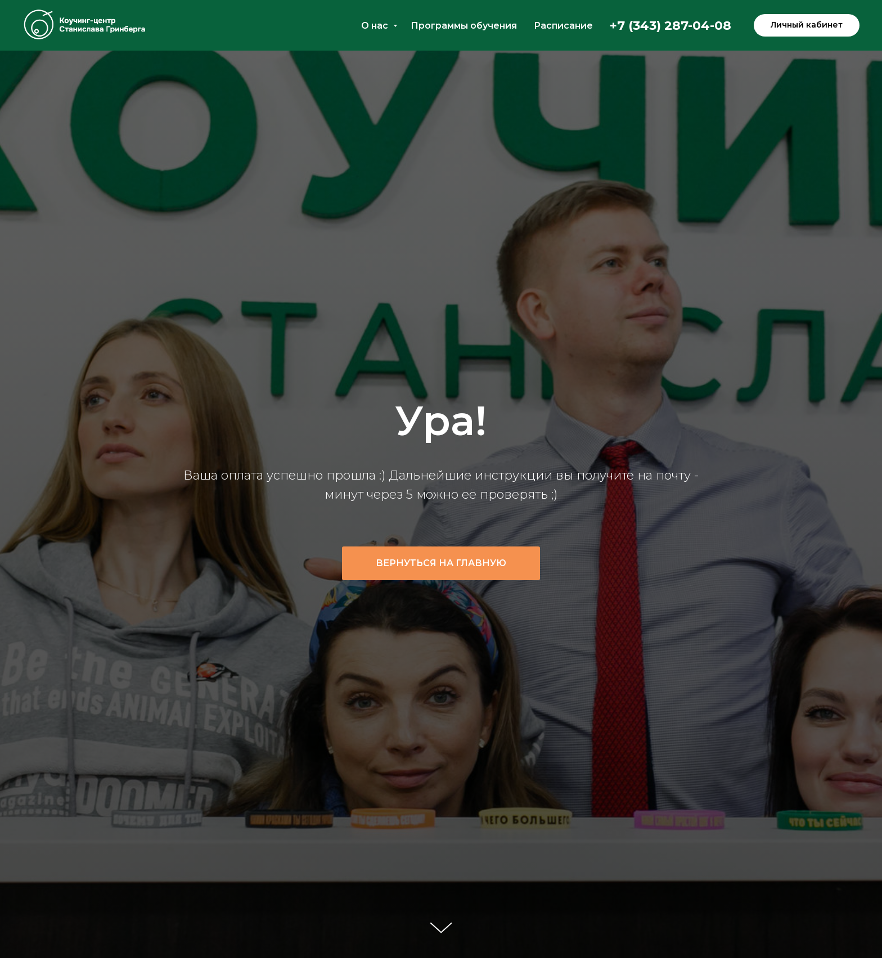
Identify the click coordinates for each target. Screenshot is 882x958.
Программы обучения (464, 25)
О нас (375, 25)
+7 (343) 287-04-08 (670, 25)
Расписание (563, 25)
